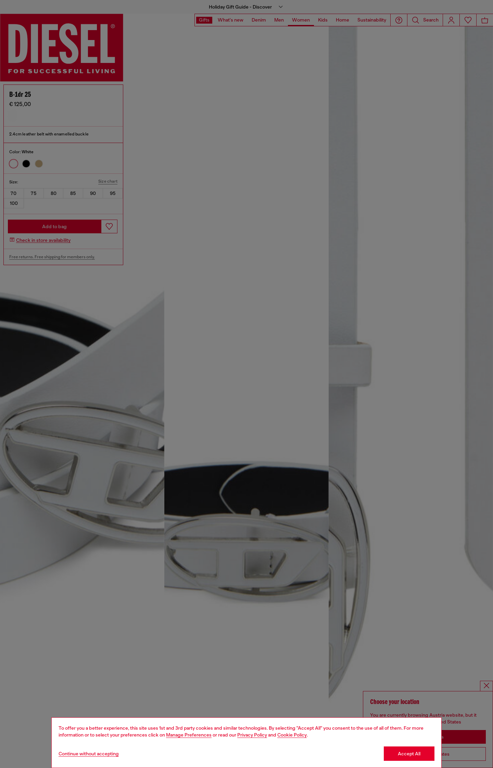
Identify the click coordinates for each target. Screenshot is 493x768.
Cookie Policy (292, 735)
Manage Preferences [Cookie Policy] (189, 735)
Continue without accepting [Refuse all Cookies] (89, 753)
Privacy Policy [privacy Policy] (252, 735)
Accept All (409, 753)
